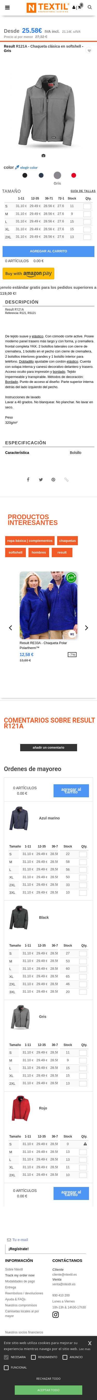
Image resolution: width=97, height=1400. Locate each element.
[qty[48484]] (87, 222)
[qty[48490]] (87, 206)
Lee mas (85, 1349)
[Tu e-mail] (45, 1239)
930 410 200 (61, 1295)
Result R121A (14, 309)
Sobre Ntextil (14, 1269)
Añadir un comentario (48, 747)
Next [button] (89, 113)
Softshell (15, 552)
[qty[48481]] (87, 237)
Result (9, 46)
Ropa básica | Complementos (30, 541)
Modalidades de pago (20, 1281)
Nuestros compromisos (21, 1305)
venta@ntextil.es (64, 1284)
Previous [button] (11, 113)
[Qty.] (83, 854)
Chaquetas (67, 541)
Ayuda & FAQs (15, 1299)
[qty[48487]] (87, 214)
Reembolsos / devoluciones (24, 1293)
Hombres (39, 552)
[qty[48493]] (87, 229)
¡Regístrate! (19, 1249)
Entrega (10, 1287)
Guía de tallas (83, 191)
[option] (48, 110)
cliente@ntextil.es (65, 1274)
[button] (73, 7)
